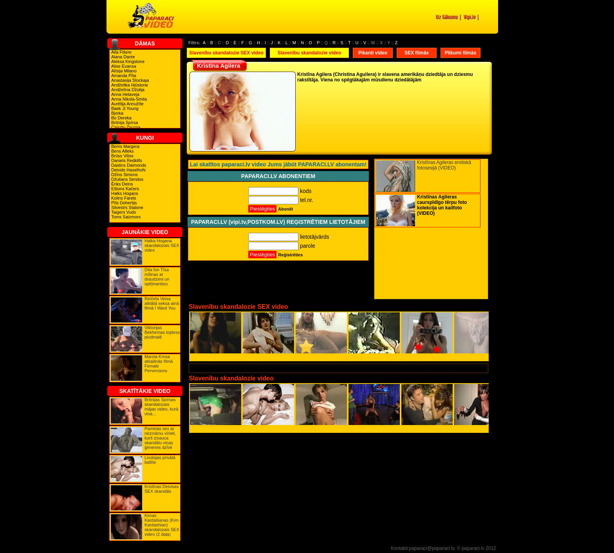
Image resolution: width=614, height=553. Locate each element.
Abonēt (285, 209)
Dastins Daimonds (128, 165)
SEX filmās (417, 53)
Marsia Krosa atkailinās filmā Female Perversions (158, 363)
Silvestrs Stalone (127, 207)
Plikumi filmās (461, 53)
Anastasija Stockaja (130, 80)
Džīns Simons (124, 174)
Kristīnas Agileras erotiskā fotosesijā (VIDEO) (444, 165)
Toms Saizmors (126, 216)
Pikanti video (372, 53)
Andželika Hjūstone (129, 85)
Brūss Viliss (122, 155)
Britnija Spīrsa (124, 122)
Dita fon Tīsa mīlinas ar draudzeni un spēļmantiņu (157, 276)
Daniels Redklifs (126, 160)
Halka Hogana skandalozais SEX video (161, 245)
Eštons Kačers (125, 188)
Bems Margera (125, 146)
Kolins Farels (123, 198)
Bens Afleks (122, 151)
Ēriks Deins (122, 184)
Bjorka (117, 113)
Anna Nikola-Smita (129, 99)
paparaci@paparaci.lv (431, 548)
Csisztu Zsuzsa (126, 127)
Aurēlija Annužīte (127, 103)
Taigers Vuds (123, 212)
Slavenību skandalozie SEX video (226, 53)
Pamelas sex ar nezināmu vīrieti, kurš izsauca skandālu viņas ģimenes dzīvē (160, 438)
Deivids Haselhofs (128, 170)
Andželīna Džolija (127, 89)
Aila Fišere (121, 52)
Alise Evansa (123, 66)
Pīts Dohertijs (124, 202)
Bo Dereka (121, 117)
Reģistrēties (290, 254)
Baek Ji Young (125, 108)
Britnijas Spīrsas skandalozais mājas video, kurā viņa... (161, 406)
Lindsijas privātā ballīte (159, 460)
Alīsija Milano (124, 70)
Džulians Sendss (127, 179)
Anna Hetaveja (125, 94)
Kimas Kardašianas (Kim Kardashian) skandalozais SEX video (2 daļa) (161, 525)
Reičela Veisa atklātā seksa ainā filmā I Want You (161, 303)
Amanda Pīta (123, 75)
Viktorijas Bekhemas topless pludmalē (162, 332)
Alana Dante (123, 56)
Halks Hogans (124, 193)
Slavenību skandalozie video (309, 53)
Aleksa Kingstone (127, 61)
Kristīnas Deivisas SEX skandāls (161, 489)
